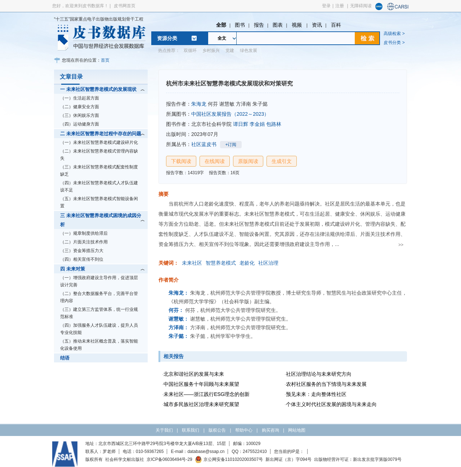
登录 (326, 5)
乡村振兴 (211, 50)
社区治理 (268, 263)
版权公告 (217, 430)
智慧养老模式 (221, 263)
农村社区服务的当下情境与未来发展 (326, 384)
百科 (336, 25)
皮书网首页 (124, 5)
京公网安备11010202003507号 (229, 459)
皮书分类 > (394, 42)
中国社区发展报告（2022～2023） (230, 114)
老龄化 (247, 263)
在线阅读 (215, 161)
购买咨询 (270, 430)
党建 (229, 50)
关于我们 (164, 430)
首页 (105, 60)
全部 (221, 25)
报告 (259, 25)
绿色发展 (248, 50)
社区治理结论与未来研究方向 (319, 374)
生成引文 (282, 161)
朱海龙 (198, 104)
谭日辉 (240, 124)
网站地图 (296, 430)
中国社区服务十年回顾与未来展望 (201, 384)
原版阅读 (248, 161)
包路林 (273, 124)
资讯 (317, 25)
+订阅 (230, 144)
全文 (222, 38)
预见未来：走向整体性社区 (316, 394)
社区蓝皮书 (203, 144)
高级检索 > (394, 33)
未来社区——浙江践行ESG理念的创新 (207, 394)
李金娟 (257, 124)
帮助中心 (243, 430)
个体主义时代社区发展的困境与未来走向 (331, 404)
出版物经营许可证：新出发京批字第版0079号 (358, 459)
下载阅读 (181, 161)
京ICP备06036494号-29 (169, 459)
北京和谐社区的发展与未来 (194, 374)
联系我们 (190, 430)
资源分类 (167, 38)
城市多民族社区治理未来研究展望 (201, 404)
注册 (339, 5)
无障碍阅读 (361, 5)
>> (400, 244)
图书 (240, 25)
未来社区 (192, 263)
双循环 (190, 50)
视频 (297, 25)
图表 (278, 25)
